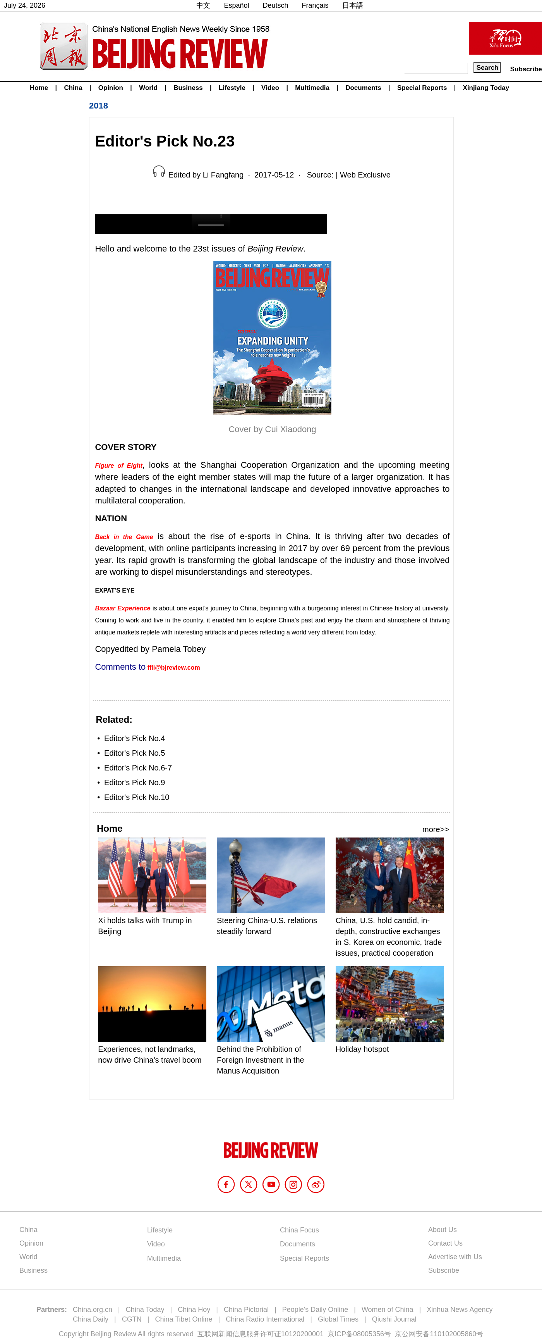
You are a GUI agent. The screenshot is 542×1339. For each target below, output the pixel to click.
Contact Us (445, 1243)
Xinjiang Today (486, 87)
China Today (145, 1309)
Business (188, 87)
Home (39, 87)
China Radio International (265, 1319)
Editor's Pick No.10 (136, 797)
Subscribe (526, 69)
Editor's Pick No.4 (134, 738)
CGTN (132, 1319)
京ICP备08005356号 (359, 1334)
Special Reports (422, 87)
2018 (98, 105)
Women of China (387, 1309)
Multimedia (312, 87)
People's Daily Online (315, 1309)
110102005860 (453, 1334)
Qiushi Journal (394, 1319)
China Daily (90, 1319)
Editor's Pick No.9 (134, 782)
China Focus (299, 1230)
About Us (442, 1230)
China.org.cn (92, 1309)
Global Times (338, 1319)
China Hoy (194, 1309)
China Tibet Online (183, 1319)
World (148, 87)
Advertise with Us (455, 1257)
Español (236, 5)
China (73, 87)
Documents (363, 87)
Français (315, 5)
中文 (203, 5)
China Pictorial (246, 1309)
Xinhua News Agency (459, 1309)
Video (270, 87)
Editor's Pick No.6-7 (138, 767)
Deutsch (275, 5)
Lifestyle (232, 87)
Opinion (110, 87)
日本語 (352, 5)
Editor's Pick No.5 (134, 753)
